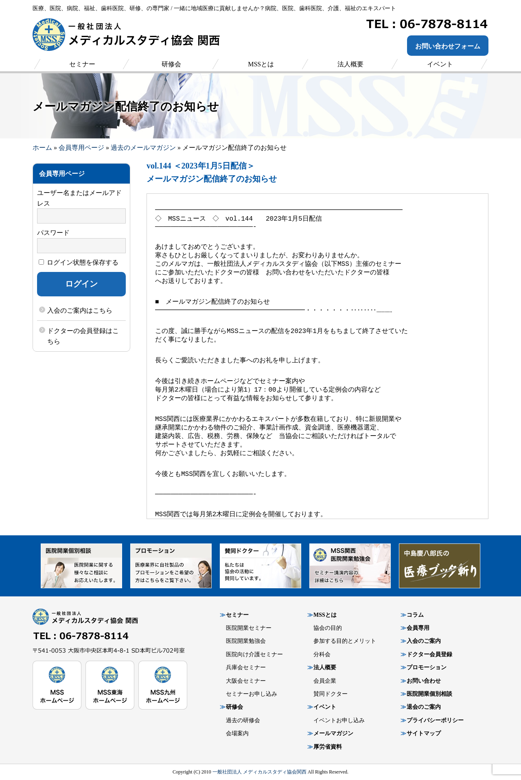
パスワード (53, 232)
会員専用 (418, 628)
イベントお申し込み (339, 720)
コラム (415, 615)
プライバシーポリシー (435, 720)
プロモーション (427, 667)
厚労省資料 (327, 747)
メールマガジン (333, 733)
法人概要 (324, 667)
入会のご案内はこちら (79, 310)
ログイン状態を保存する (78, 262)
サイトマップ (424, 733)
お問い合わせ (424, 681)
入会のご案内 (424, 641)
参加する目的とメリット (344, 641)
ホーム (42, 147)
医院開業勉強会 (246, 641)
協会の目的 (327, 628)
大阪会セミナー (246, 681)
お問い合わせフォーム (447, 46)
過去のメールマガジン (143, 147)
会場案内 (237, 733)
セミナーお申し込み (251, 694)
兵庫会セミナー (246, 667)
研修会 (234, 707)
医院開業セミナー (248, 628)
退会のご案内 (424, 707)
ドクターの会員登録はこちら (83, 336)
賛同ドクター (330, 694)
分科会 (322, 654)
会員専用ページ (81, 147)
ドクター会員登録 (429, 654)
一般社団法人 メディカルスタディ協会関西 (259, 772)
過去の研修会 (243, 720)
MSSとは (325, 615)
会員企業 (324, 681)
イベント (324, 707)
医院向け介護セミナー (254, 654)
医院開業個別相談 (429, 694)
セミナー (237, 615)
